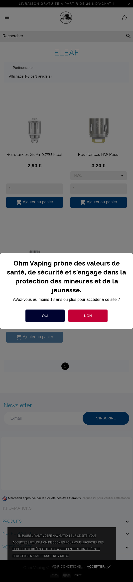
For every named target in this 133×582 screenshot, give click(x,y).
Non (88, 316)
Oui (45, 316)
